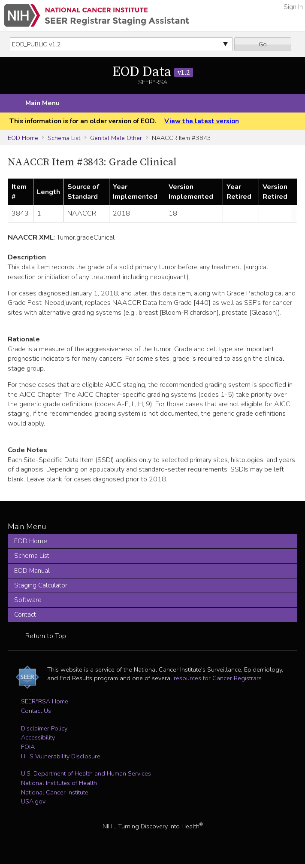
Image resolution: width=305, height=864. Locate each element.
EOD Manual (32, 570)
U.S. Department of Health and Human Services (86, 773)
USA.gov (33, 801)
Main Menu (42, 103)
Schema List (64, 138)
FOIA (28, 746)
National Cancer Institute (54, 792)
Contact (25, 614)
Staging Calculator (40, 585)
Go (263, 44)
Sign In (293, 7)
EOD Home (23, 138)
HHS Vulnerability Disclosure (60, 756)
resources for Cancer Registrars (218, 678)
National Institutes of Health (59, 783)
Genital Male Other (116, 138)
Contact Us (36, 710)
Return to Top (45, 636)
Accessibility (38, 737)
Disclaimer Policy (44, 728)
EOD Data (152, 72)
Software (28, 600)
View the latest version (201, 121)
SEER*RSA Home (44, 701)
